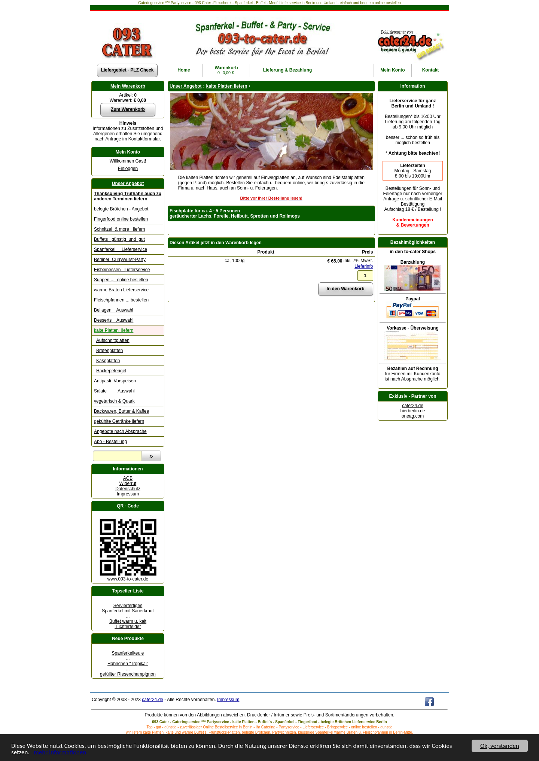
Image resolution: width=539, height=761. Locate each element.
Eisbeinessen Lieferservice (122, 269)
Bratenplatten (109, 350)
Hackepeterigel (111, 370)
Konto (392, 70)
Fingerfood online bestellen (121, 219)
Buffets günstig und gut (119, 239)
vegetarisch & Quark (114, 401)
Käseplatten (108, 360)
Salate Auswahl (114, 391)
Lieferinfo (363, 266)
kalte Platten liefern (113, 330)
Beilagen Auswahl (113, 310)
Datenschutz (127, 488)
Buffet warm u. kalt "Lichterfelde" (127, 624)
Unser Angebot (128, 183)
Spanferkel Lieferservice (120, 249)
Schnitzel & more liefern (119, 229)
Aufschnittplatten (113, 340)
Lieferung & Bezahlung (287, 70)
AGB (128, 478)
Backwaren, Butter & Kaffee (121, 411)
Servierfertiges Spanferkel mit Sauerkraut (128, 608)
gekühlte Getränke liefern (119, 421)
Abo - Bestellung (110, 441)
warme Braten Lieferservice (121, 289)
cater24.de (412, 405)
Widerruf (127, 483)
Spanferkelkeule (128, 653)
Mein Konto (128, 152)
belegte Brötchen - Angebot (121, 209)
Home (183, 70)
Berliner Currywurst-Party (120, 259)
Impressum (128, 494)
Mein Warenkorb (127, 86)
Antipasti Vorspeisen (115, 380)
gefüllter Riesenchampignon (128, 674)
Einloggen (128, 168)
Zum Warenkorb (128, 109)
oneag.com (413, 416)
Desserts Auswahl (113, 320)
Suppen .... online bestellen (121, 279)
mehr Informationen (60, 753)
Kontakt (430, 70)
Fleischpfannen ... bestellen (121, 300)
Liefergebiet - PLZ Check (127, 70)
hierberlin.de (412, 410)
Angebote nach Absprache (120, 431)
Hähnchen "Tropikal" (127, 663)
